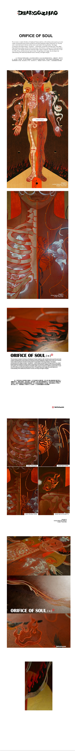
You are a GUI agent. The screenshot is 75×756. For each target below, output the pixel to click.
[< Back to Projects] (39, 119)
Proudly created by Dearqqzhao (39, 752)
